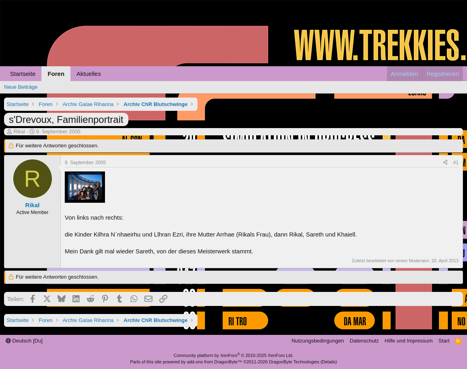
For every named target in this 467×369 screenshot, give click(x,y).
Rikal (19, 131)
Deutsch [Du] (24, 341)
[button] (107, 73)
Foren (55, 73)
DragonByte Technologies (294, 361)
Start (443, 341)
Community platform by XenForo (234, 355)
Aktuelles (88, 73)
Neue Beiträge (20, 87)
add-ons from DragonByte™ (214, 361)
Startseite (22, 73)
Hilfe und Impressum (408, 341)
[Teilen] (445, 162)
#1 (456, 162)
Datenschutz (364, 341)
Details (328, 361)
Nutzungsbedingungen (318, 341)
